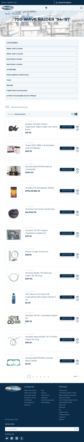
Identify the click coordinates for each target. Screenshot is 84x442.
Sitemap (61, 419)
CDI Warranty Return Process (67, 393)
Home (7, 14)
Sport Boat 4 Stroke (14, 64)
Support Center (63, 412)
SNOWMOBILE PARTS (65, 402)
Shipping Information (16, 107)
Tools (9, 80)
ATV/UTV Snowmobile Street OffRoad (21, 96)
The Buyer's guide (64, 414)
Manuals (10, 85)
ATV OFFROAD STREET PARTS (68, 400)
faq (60, 409)
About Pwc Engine (64, 397)
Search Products (64, 2)
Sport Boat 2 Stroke (14, 59)
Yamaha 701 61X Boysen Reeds (39, 188)
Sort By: (10, 114)
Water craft (62, 405)
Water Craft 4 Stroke (15, 54)
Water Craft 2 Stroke (15, 48)
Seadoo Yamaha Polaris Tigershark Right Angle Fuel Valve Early (41, 127)
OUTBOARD (11, 69)
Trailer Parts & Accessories (17, 90)
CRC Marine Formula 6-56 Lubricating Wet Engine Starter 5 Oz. (40, 297)
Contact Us (62, 417)
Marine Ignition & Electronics (18, 75)
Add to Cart (67, 127)
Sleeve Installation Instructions (67, 395)
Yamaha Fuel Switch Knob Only (40, 209)
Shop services (17, 14)
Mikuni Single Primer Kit (36, 252)
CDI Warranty (63, 390)
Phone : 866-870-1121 (9, 2)
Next (76, 376)
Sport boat (62, 407)
